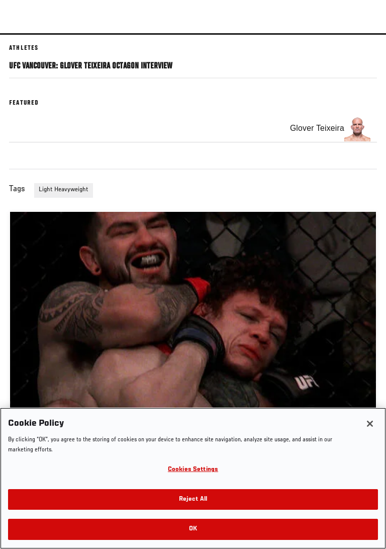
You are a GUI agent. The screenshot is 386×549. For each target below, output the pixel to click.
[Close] (370, 424)
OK (193, 529)
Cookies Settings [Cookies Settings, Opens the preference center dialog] (193, 469)
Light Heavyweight (63, 189)
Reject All (193, 499)
